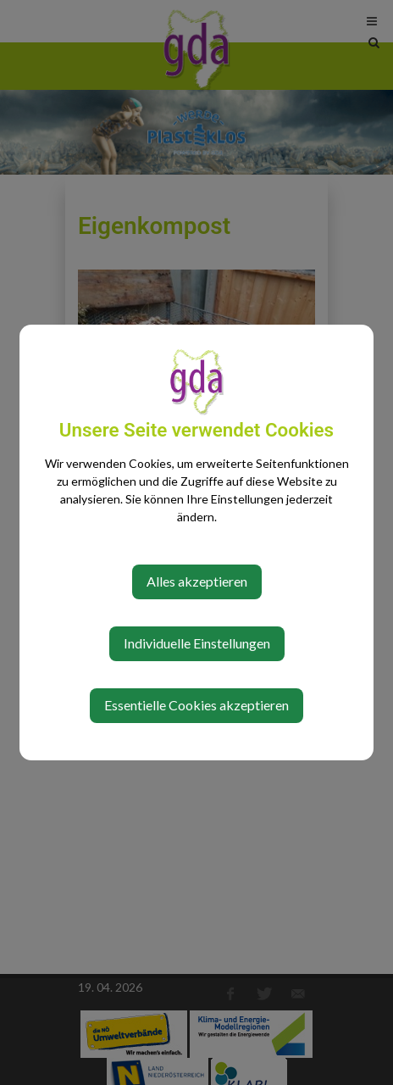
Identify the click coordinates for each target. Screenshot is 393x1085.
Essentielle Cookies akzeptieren (196, 705)
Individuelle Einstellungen (197, 643)
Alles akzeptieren (197, 581)
